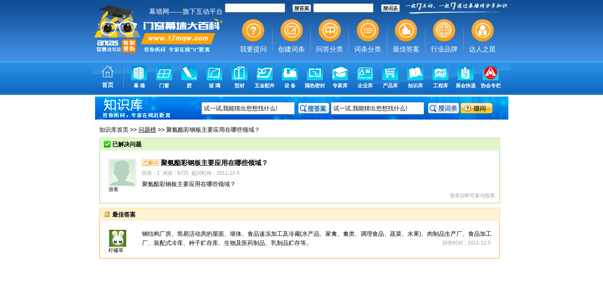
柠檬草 (116, 250)
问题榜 (147, 129)
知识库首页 (114, 129)
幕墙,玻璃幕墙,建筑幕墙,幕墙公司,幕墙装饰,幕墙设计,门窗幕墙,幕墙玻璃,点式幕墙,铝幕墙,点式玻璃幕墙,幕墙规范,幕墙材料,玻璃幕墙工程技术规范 (301, 48)
